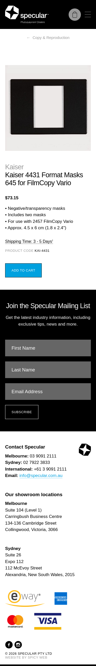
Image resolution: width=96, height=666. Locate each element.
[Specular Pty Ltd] (27, 14)
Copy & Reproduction (51, 37)
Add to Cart (23, 270)
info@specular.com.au (40, 475)
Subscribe (22, 412)
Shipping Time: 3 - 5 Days (28, 241)
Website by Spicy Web (26, 657)
